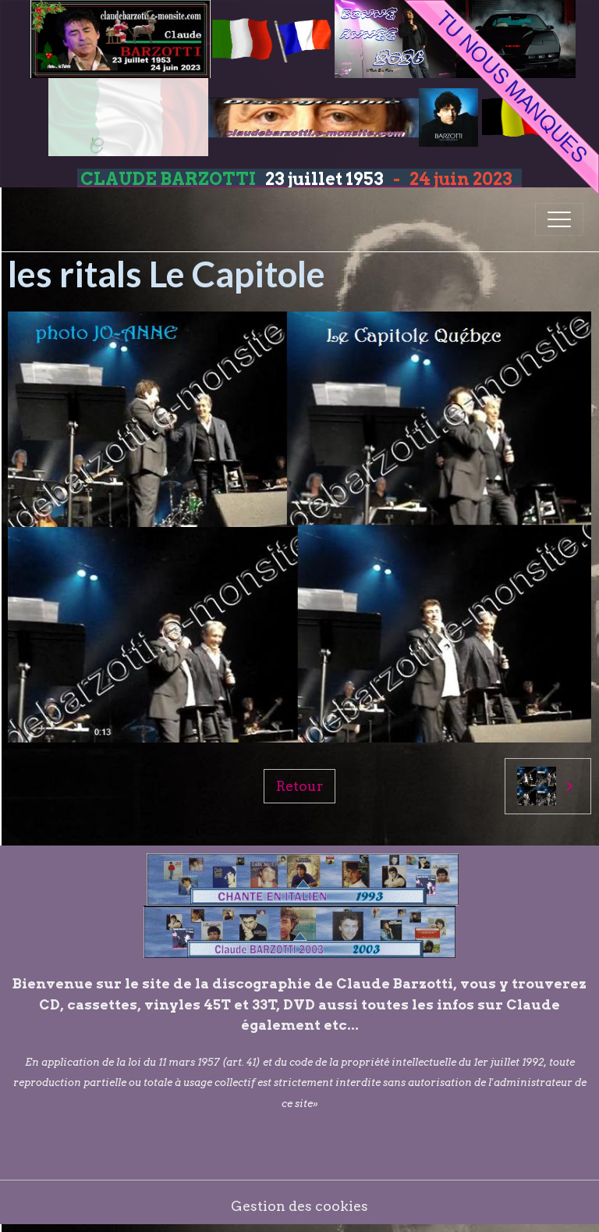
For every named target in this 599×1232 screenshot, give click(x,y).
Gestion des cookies (299, 1206)
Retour (299, 786)
